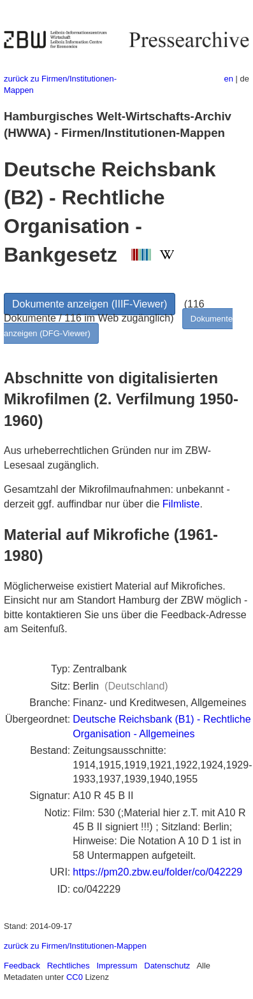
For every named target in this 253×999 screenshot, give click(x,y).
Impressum (116, 965)
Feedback (22, 965)
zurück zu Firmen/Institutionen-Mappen (75, 946)
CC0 (74, 977)
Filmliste (181, 504)
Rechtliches (68, 965)
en (228, 78)
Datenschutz (167, 965)
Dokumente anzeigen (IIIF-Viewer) (89, 304)
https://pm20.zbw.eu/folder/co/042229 (157, 872)
